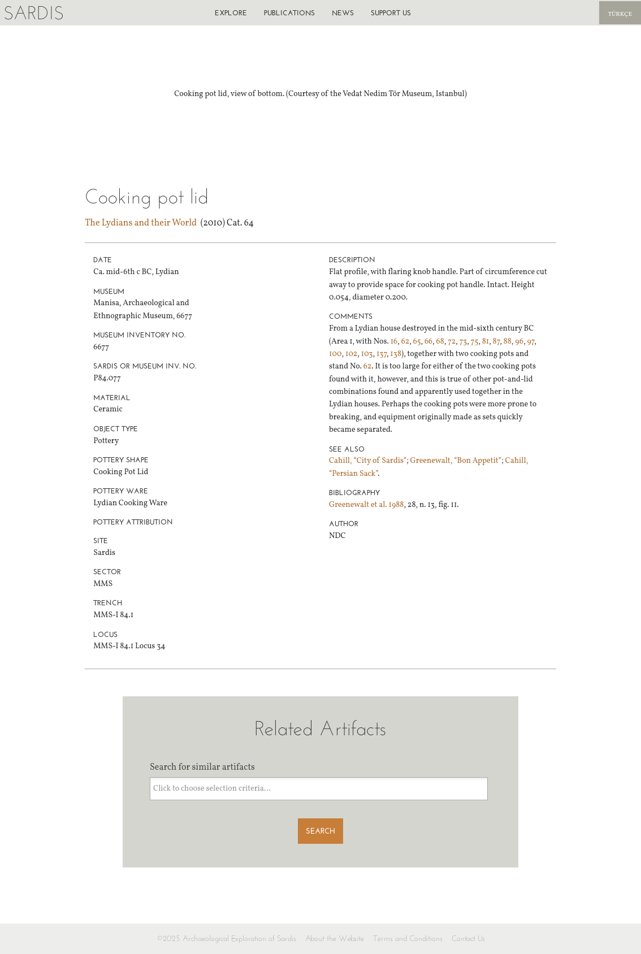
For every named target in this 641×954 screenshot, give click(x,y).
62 (405, 341)
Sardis (33, 13)
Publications (289, 12)
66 (428, 341)
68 (440, 341)
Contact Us (468, 938)
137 (381, 354)
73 (463, 341)
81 (486, 341)
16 (394, 341)
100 (335, 354)
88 (508, 341)
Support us (391, 12)
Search (320, 831)
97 (531, 341)
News (343, 12)
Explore (231, 12)
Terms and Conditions (408, 938)
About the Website (334, 938)
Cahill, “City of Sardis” (367, 461)
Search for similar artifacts (202, 767)
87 (496, 341)
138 (395, 354)
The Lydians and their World (141, 223)
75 (475, 341)
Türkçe (620, 14)
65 (417, 341)
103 (367, 354)
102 (351, 354)
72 (452, 341)
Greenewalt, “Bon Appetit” (456, 461)
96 (519, 341)
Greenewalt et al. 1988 (366, 505)
